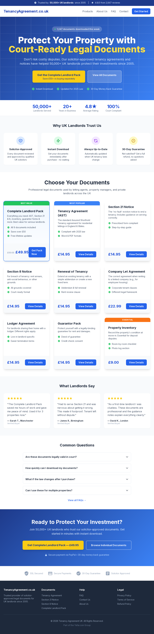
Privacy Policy (124, 595)
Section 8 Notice (50, 604)
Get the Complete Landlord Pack (58, 76)
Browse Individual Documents (108, 545)
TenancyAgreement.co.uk (26, 11)
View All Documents (104, 75)
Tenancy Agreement (52, 595)
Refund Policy (124, 604)
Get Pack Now (37, 252)
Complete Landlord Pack (54, 608)
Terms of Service (125, 599)
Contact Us (84, 599)
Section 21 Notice (50, 599)
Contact (123, 11)
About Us (101, 11)
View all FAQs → (77, 500)
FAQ (113, 11)
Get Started (141, 11)
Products (87, 11)
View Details (86, 254)
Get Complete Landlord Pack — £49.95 (53, 545)
